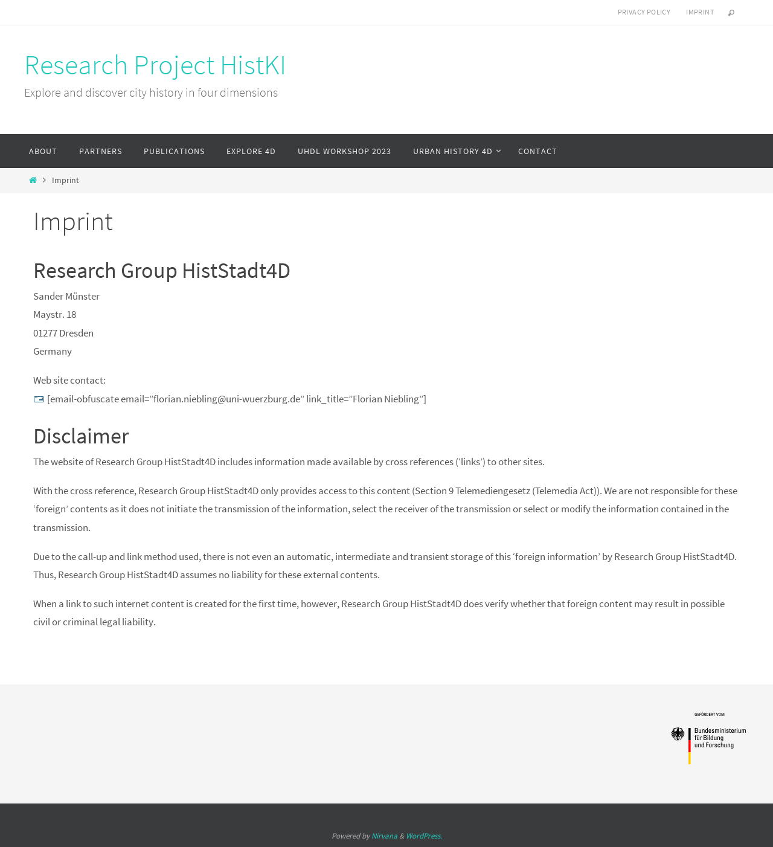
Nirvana (384, 836)
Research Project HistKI (155, 64)
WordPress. (424, 836)
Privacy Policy (644, 11)
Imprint (700, 11)
